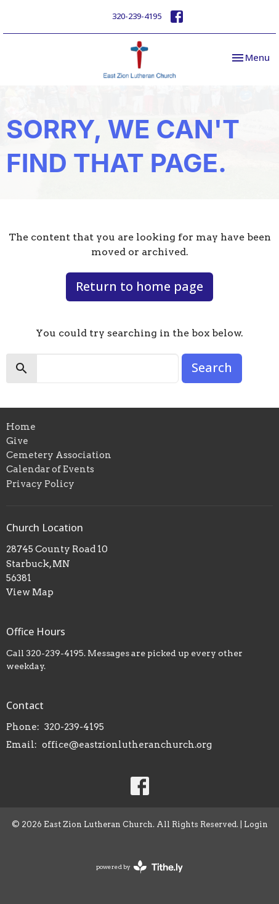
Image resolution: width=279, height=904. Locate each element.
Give (17, 440)
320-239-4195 (136, 16)
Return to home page (139, 286)
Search (212, 367)
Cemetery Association (58, 455)
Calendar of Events (50, 469)
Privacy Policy (40, 484)
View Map (30, 592)
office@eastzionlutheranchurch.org (127, 744)
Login (256, 824)
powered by (139, 867)
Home (21, 426)
